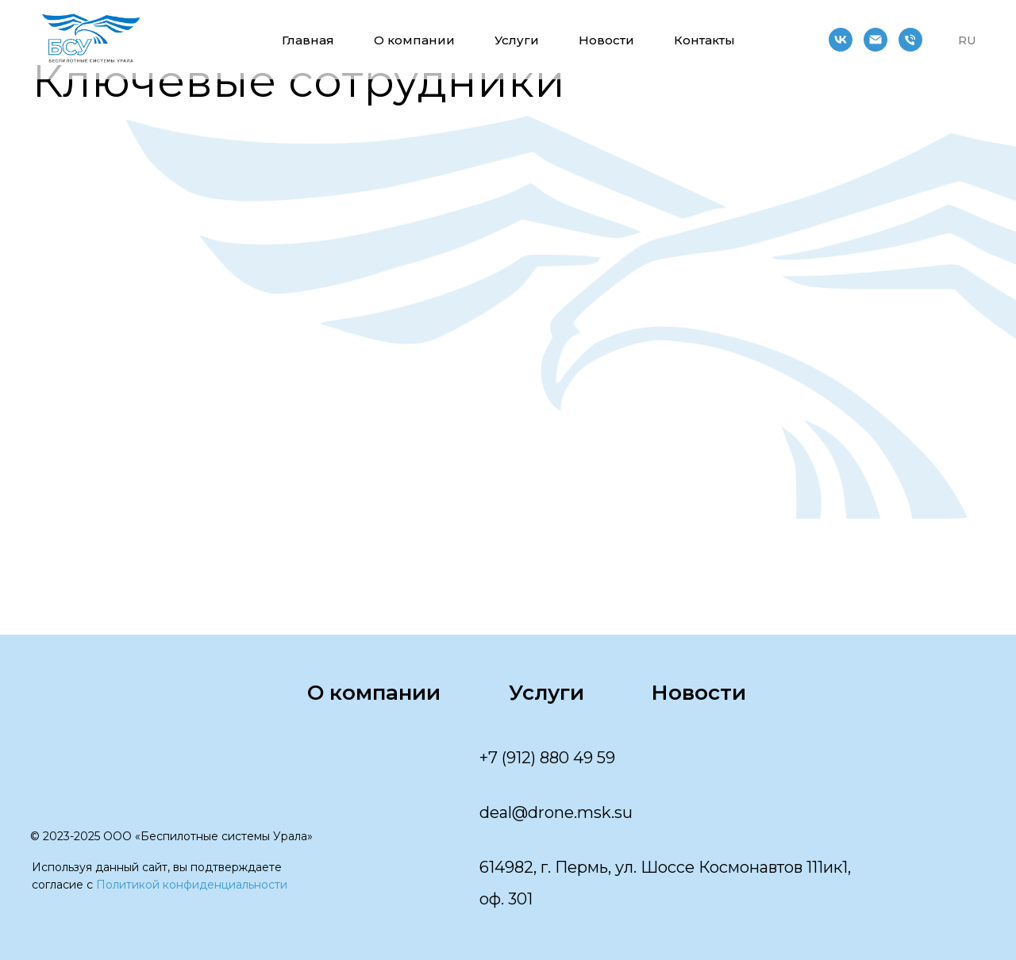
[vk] (840, 40)
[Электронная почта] (875, 40)
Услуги (517, 40)
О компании (414, 40)
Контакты (704, 40)
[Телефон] (910, 40)
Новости (606, 40)
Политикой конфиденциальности (191, 884)
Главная (308, 40)
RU (967, 40)
